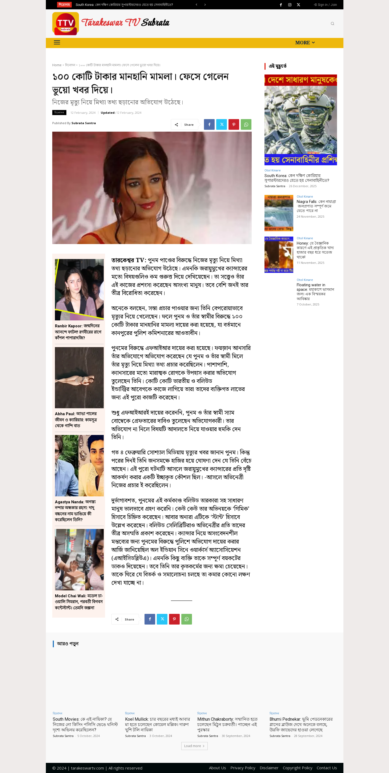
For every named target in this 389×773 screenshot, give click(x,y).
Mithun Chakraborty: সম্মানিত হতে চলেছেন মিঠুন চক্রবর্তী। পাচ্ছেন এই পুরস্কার (229, 724)
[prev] (196, 4)
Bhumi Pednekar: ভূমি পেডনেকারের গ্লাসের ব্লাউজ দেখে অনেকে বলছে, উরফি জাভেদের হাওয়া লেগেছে (303, 724)
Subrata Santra (83, 123)
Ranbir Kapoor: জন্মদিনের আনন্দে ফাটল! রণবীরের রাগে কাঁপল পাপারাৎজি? (78, 332)
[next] (205, 4)
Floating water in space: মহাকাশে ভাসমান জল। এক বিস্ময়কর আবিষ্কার (316, 289)
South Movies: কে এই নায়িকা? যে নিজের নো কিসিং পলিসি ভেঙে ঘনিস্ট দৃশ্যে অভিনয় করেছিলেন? (84, 724)
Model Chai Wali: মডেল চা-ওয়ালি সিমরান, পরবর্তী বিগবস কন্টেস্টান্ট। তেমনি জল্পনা (79, 602)
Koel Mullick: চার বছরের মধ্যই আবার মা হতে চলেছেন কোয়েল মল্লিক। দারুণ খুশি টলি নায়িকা (153, 724)
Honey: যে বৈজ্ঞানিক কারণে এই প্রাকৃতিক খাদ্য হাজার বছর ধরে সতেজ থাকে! (315, 250)
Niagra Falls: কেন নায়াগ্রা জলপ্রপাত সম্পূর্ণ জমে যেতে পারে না (316, 206)
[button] (332, 23)
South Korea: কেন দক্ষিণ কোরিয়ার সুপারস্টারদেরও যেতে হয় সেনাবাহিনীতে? (124, 5)
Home (57, 65)
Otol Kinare (272, 170)
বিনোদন (70, 65)
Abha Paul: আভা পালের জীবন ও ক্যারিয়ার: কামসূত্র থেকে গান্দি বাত (76, 419)
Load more (194, 746)
